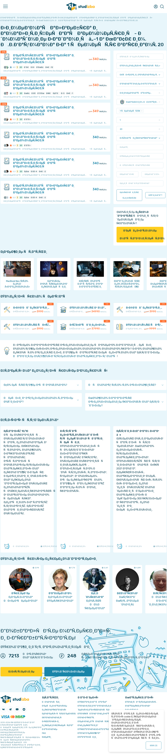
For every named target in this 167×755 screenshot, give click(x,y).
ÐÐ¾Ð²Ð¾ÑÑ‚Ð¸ (51, 702)
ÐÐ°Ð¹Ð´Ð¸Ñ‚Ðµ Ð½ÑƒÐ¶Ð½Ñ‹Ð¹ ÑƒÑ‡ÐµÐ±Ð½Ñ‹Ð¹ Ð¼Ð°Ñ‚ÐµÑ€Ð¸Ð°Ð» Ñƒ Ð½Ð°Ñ (65, 356)
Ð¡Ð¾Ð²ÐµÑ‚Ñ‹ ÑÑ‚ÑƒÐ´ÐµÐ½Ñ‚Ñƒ (59, 713)
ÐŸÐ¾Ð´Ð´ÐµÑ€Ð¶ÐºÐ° (89, 733)
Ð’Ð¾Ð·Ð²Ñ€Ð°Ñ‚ (86, 717)
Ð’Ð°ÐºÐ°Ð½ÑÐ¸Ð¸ (87, 737)
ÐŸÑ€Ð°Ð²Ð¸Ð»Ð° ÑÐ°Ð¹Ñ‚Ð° (92, 702)
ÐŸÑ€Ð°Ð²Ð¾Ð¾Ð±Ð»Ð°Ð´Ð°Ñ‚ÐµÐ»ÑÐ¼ (98, 729)
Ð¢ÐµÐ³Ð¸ (46, 737)
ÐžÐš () (153, 745)
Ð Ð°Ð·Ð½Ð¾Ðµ (49, 729)
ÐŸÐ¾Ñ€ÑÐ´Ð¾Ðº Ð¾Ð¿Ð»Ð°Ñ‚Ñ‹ (95, 713)
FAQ (44, 733)
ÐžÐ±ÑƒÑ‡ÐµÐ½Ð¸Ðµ (21, 671)
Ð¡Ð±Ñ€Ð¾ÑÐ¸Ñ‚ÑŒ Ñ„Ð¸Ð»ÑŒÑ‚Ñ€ (129, 195)
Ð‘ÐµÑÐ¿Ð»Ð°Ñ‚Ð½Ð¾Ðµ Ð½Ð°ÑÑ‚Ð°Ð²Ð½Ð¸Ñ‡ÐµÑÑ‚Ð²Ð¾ (141, 234)
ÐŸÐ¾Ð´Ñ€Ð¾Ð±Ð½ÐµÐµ (68, 671)
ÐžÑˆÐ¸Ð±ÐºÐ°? (155, 195)
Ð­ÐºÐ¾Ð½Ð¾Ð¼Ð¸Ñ (52, 717)
